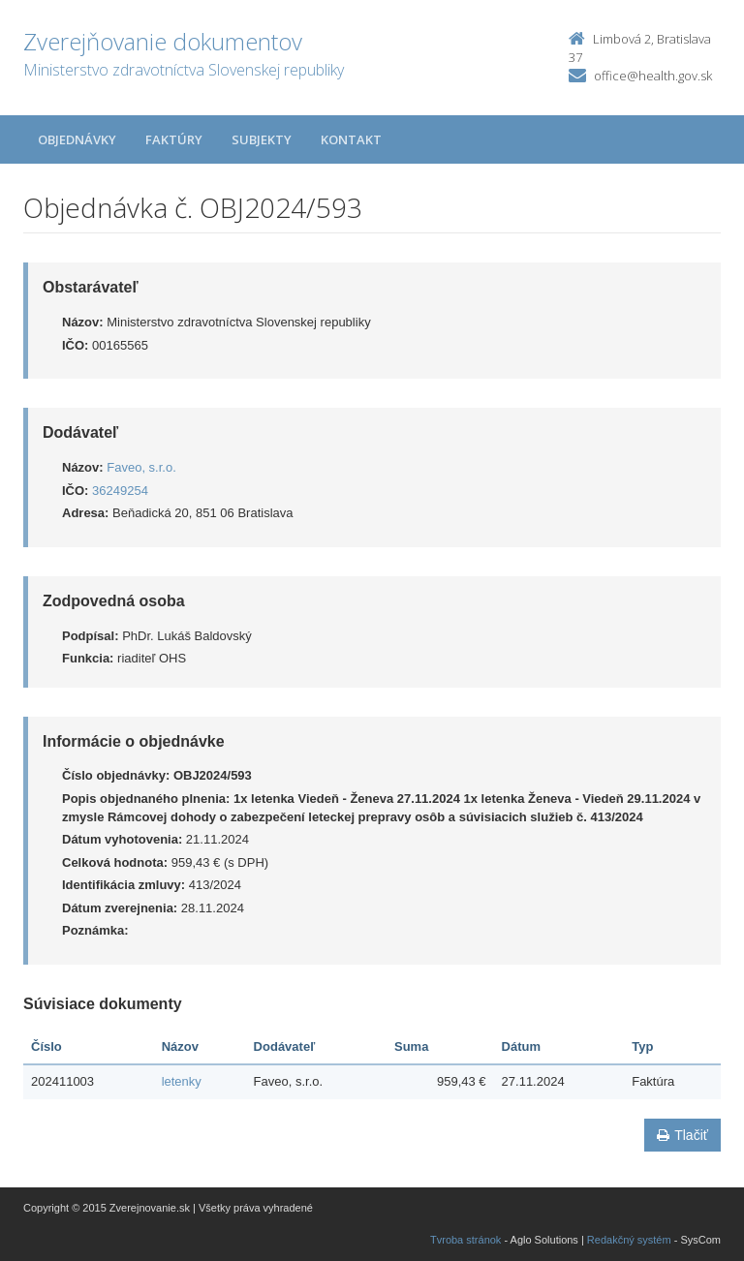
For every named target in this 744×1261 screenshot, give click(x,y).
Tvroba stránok (465, 1240)
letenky (182, 1081)
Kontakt (351, 139)
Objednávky (77, 139)
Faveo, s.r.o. (141, 467)
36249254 (120, 490)
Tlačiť (682, 1135)
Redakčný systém (629, 1240)
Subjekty (262, 139)
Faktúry (173, 139)
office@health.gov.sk (653, 75)
